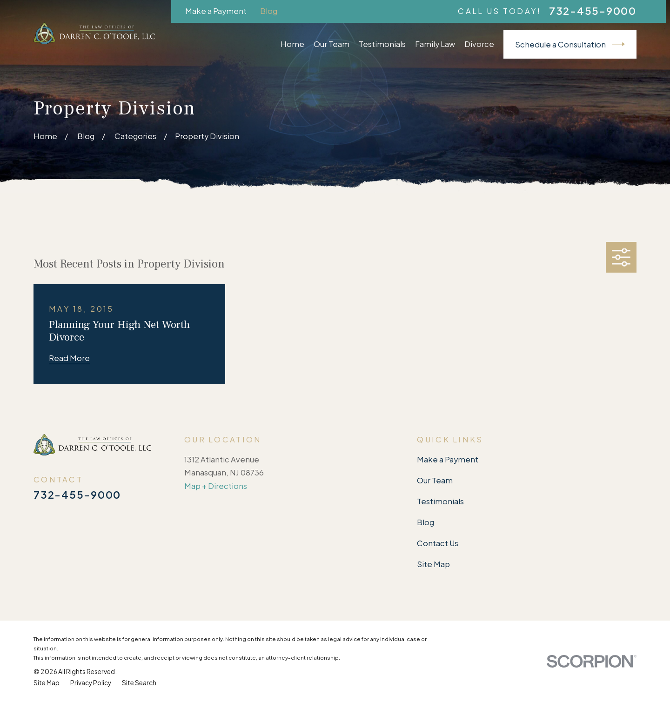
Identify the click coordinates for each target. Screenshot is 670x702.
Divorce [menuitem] (479, 44)
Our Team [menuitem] (331, 44)
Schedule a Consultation (570, 44)
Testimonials (440, 501)
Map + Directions (215, 486)
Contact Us (437, 543)
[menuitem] (47, 683)
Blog (268, 11)
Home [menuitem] (292, 44)
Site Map (433, 564)
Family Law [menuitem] (435, 44)
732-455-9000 (592, 11)
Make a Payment (216, 11)
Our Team (435, 480)
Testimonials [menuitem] (382, 44)
